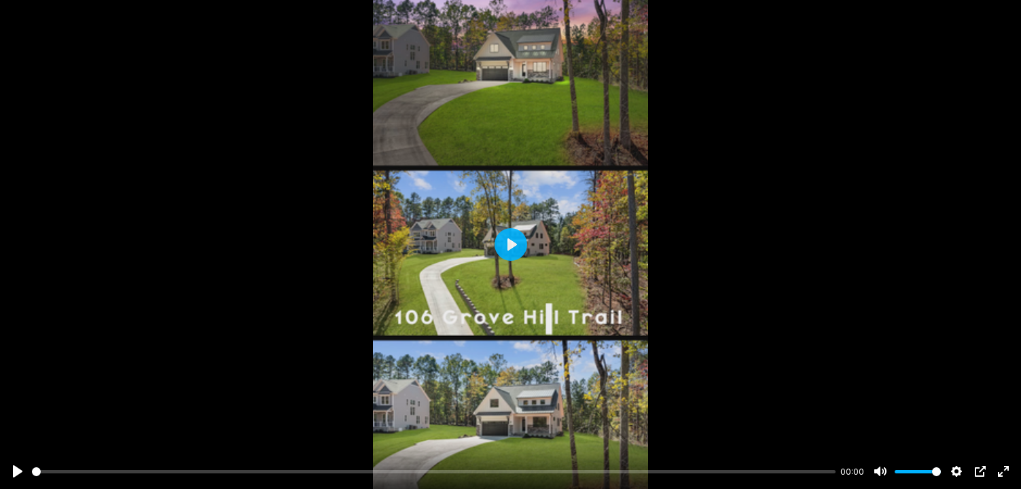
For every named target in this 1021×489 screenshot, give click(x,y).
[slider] (434, 471)
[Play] (18, 471)
